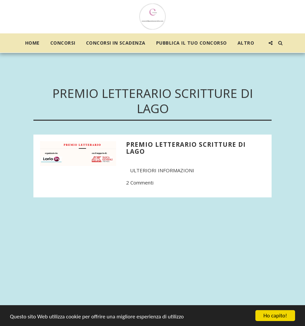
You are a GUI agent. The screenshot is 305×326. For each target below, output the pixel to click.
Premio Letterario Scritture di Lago (186, 147)
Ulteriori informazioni (162, 170)
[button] (270, 43)
